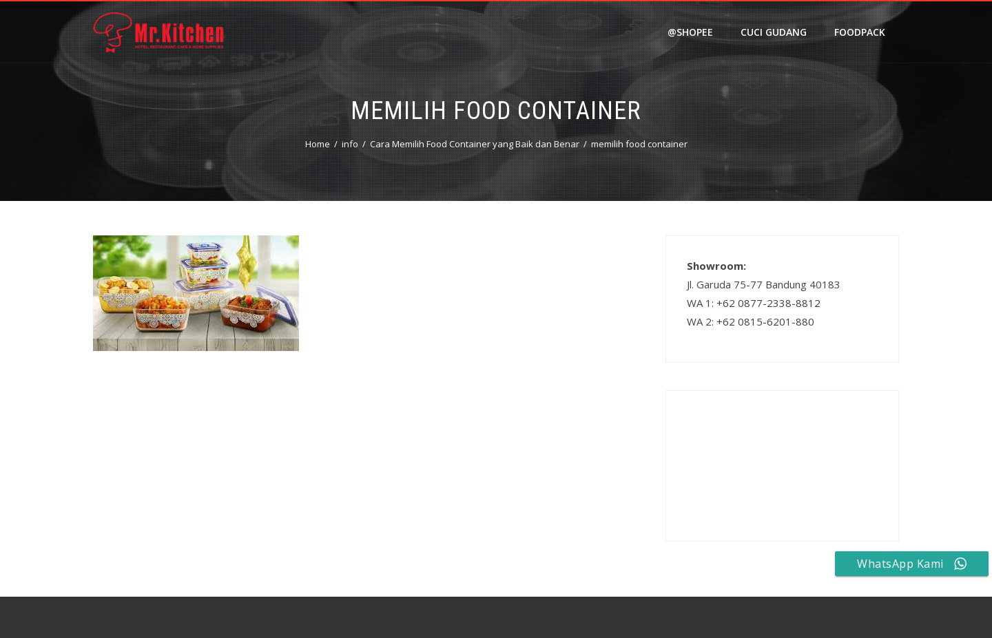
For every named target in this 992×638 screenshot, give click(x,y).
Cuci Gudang (774, 32)
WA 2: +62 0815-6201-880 (750, 321)
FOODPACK (859, 32)
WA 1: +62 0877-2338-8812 (753, 303)
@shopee (690, 32)
